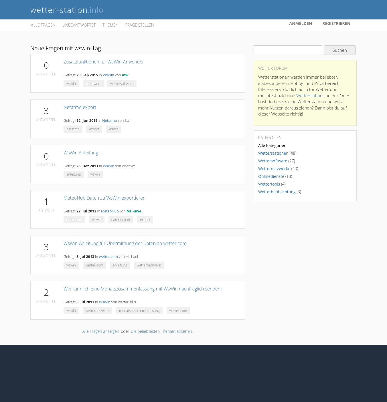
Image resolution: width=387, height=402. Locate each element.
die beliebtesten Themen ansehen (161, 331)
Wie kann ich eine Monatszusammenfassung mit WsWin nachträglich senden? (143, 289)
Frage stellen (139, 25)
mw (125, 75)
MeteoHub (110, 211)
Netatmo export (80, 107)
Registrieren (336, 23)
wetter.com (108, 256)
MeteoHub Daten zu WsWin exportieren (105, 198)
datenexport (121, 219)
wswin (71, 83)
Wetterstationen (273, 153)
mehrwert (93, 83)
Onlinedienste (271, 176)
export (94, 129)
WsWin (108, 75)
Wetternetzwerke (274, 168)
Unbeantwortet (79, 25)
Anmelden (300, 23)
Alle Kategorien (272, 145)
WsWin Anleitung (81, 153)
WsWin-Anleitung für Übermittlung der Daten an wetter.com (125, 243)
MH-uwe (134, 211)
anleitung (73, 174)
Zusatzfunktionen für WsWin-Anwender (104, 62)
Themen (110, 25)
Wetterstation (309, 95)
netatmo (73, 129)
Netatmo (109, 120)
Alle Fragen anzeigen (100, 331)
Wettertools (269, 184)
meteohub (74, 219)
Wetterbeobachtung (277, 191)
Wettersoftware (272, 161)
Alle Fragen (43, 25)
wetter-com (94, 265)
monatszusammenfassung (139, 310)
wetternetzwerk (149, 265)
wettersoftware (121, 83)
